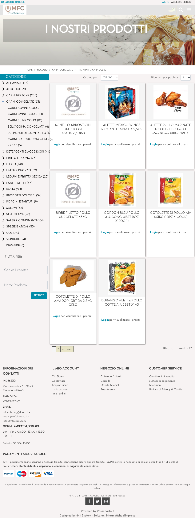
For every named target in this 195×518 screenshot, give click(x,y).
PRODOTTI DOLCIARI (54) (24, 195)
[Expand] (3, 83)
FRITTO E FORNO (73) (21, 158)
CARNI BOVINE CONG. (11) (25, 108)
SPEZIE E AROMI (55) (20, 226)
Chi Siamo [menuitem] (58, 376)
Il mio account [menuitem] (60, 389)
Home (29, 70)
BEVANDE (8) (15, 245)
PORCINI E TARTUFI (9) (22, 201)
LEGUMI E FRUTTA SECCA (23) (27, 176)
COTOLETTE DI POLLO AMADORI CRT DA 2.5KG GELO (73, 301)
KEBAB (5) (15, 145)
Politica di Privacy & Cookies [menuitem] (166, 389)
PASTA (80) (14, 189)
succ (69, 349)
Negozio (42, 70)
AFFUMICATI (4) (17, 83)
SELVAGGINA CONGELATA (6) (28, 126)
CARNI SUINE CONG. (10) (25, 120)
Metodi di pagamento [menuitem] (162, 381)
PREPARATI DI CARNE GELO (92, 70)
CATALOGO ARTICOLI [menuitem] (13, 2)
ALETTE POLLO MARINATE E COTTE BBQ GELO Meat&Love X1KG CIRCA (170, 129)
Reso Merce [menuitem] (108, 389)
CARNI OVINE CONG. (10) (25, 114)
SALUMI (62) (14, 208)
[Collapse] (3, 101)
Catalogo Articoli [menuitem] (111, 376)
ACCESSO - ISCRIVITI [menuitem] (182, 2)
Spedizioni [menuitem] (155, 385)
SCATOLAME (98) (18, 214)
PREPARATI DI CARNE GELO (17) (29, 133)
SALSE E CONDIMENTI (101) (25, 220)
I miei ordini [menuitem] (59, 393)
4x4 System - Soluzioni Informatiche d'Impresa (106, 515)
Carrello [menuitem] (105, 381)
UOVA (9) (12, 233)
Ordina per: (90, 77)
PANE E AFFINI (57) (19, 183)
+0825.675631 (11, 401)
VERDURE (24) (16, 239)
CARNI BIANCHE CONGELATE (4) (31, 139)
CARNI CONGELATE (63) (23, 101)
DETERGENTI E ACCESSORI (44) (28, 151)
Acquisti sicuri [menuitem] (60, 385)
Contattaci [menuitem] (58, 381)
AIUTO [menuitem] (165, 2)
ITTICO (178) (14, 164)
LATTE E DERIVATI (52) (21, 170)
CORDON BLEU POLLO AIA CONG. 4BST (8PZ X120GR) (122, 217)
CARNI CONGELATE (62, 70)
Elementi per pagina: (164, 77)
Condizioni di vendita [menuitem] (161, 376)
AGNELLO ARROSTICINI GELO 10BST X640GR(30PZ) (73, 129)
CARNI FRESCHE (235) (21, 95)
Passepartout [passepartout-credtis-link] (105, 511)
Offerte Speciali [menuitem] (110, 385)
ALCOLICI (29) (16, 89)
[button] (39, 295)
